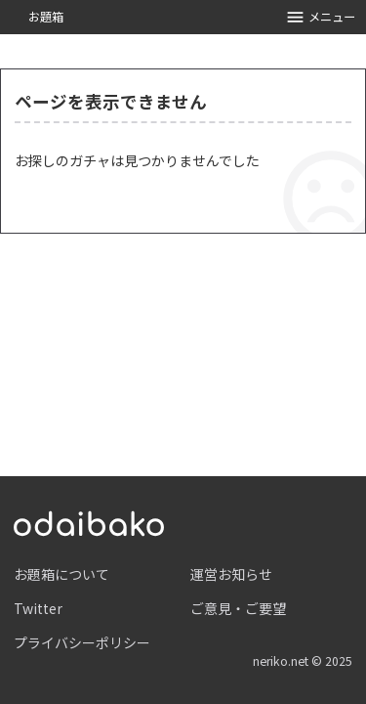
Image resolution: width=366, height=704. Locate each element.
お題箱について (61, 574)
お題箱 (45, 16)
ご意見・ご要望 (238, 608)
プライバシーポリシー (82, 642)
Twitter (38, 608)
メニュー (320, 17)
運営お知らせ (231, 574)
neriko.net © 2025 (302, 661)
